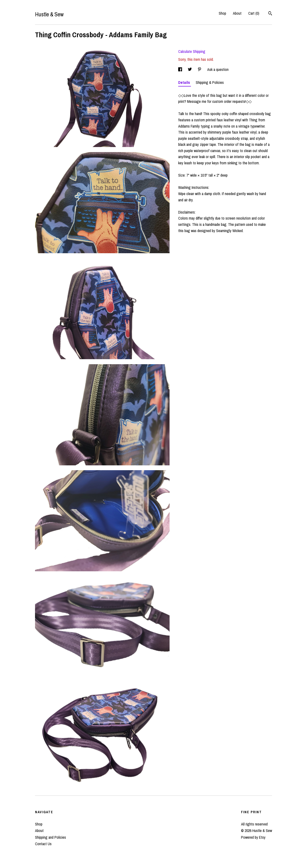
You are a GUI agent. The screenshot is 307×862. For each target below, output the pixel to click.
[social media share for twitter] (190, 69)
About (237, 13)
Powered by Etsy (253, 837)
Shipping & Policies (210, 82)
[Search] (270, 14)
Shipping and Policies (50, 837)
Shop (222, 13)
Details (184, 82)
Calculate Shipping (191, 51)
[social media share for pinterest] (200, 69)
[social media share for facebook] (180, 69)
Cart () (253, 13)
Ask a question (218, 69)
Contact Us (43, 843)
